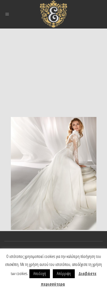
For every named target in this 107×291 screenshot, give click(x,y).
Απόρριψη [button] (64, 273)
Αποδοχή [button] (39, 273)
